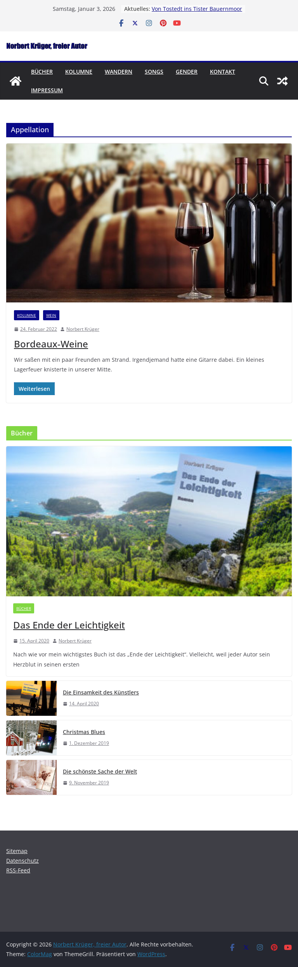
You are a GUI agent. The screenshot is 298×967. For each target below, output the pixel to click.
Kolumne (78, 71)
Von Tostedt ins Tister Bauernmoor (197, 8)
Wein (51, 315)
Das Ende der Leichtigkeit (69, 624)
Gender (187, 71)
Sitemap (17, 851)
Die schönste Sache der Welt (100, 771)
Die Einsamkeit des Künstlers (101, 692)
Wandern (118, 71)
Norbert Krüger (82, 329)
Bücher (42, 71)
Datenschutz (22, 860)
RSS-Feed (18, 870)
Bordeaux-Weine (51, 343)
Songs (154, 71)
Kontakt (222, 71)
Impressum (47, 90)
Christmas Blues (84, 732)
